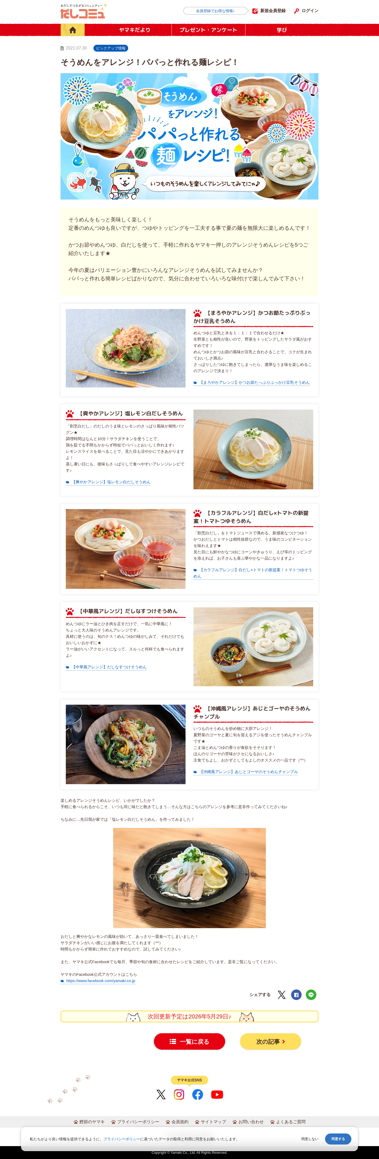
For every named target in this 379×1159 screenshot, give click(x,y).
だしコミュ (84, 11)
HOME (73, 29)
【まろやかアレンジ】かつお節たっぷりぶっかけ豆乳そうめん (254, 382)
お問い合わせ (251, 1122)
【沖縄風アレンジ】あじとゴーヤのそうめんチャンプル (248, 771)
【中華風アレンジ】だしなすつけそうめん (109, 667)
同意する (338, 1139)
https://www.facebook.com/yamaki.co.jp (100, 980)
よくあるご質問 (291, 1122)
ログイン (310, 10)
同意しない (309, 1139)
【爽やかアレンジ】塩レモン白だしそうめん (111, 482)
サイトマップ (213, 1122)
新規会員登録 (273, 10)
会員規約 (180, 1122)
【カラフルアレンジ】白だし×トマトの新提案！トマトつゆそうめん (252, 573)
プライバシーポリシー (138, 1122)
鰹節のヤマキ (92, 1122)
